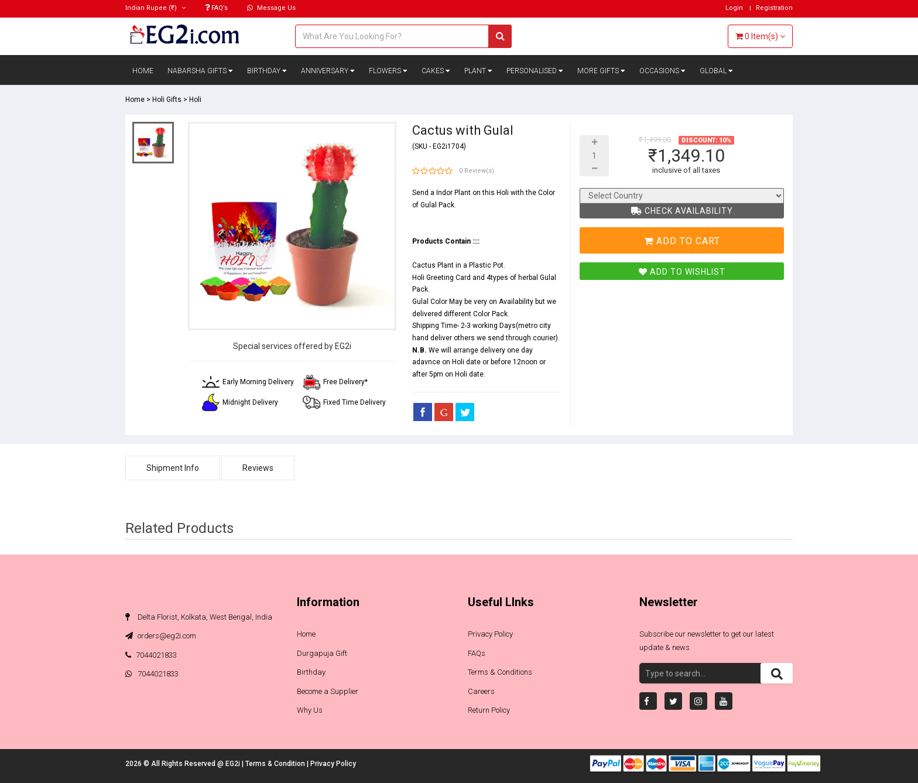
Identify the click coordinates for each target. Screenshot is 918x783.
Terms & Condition (276, 764)
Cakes (436, 71)
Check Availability (682, 211)
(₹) (155, 8)
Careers (481, 691)
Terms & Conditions (500, 672)
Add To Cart (682, 241)
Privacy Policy (490, 634)
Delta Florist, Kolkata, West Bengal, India (198, 617)
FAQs (476, 653)
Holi (195, 99)
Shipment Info (172, 468)
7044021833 (151, 655)
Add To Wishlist (682, 271)
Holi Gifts (166, 99)
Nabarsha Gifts (200, 71)
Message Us (271, 8)
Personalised (534, 71)
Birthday (267, 71)
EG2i (233, 764)
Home (142, 71)
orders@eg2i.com (160, 635)
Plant (478, 71)
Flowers (388, 71)
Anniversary (328, 71)
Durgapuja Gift (322, 653)
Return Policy (489, 710)
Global (716, 71)
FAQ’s (216, 8)
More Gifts (601, 71)
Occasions (662, 71)
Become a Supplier (327, 691)
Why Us (310, 710)
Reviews (257, 468)
